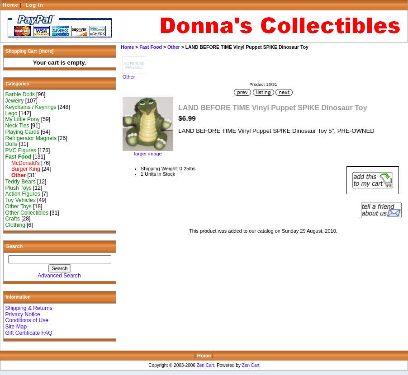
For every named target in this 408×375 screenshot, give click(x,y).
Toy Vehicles (20, 200)
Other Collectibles (26, 213)
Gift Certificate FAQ (28, 333)
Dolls (11, 144)
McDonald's (22, 163)
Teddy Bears (20, 181)
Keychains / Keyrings (31, 107)
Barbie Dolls (20, 94)
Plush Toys (18, 188)
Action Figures (22, 194)
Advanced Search (59, 275)
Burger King (22, 169)
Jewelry (14, 101)
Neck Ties (17, 125)
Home (11, 5)
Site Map (16, 326)
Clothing (15, 225)
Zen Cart (205, 365)
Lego (11, 113)
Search (14, 246)
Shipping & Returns (28, 308)
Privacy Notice (22, 314)
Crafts (12, 219)
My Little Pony (22, 119)
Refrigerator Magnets (31, 138)
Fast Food (150, 47)
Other (173, 47)
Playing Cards (22, 132)
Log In (34, 5)
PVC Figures (21, 150)
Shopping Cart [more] (30, 51)
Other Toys (18, 206)
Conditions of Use (26, 320)
